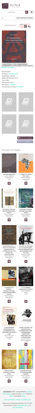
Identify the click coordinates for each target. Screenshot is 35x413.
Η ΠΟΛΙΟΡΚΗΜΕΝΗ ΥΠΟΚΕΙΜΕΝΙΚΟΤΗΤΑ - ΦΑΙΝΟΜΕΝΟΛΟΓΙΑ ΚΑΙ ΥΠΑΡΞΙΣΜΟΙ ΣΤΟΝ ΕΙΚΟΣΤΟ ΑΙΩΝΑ (9, 331)
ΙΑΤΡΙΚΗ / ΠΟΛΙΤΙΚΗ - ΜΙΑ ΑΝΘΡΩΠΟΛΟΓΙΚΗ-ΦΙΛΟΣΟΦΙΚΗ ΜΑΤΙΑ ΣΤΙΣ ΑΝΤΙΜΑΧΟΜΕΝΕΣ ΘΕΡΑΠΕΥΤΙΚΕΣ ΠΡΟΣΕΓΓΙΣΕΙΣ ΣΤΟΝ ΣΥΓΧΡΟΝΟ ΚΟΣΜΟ (25, 332)
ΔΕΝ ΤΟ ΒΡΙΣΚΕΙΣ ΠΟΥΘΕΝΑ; (24, 18)
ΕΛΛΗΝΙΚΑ (20, 87)
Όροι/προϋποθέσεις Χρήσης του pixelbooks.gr (17, 399)
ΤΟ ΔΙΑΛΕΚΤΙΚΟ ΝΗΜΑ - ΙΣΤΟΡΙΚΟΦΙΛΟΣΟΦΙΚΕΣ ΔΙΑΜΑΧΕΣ (26, 372)
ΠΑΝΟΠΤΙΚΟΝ (13, 74)
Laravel (23, 394)
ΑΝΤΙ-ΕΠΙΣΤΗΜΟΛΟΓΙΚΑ (9, 174)
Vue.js (23, 396)
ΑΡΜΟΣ (26, 292)
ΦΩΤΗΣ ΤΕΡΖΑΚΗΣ (8, 67)
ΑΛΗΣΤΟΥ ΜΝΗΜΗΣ (26, 340)
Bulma (11, 396)
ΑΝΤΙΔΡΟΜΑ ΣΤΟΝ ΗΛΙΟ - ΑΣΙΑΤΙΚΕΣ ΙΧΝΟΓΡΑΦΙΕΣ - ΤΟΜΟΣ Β (25, 211)
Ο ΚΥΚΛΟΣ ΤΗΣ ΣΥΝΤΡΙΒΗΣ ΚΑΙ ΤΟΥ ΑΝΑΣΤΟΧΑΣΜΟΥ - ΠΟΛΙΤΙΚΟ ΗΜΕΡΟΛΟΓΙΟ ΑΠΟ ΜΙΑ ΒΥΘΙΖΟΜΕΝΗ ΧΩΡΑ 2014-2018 (26, 249)
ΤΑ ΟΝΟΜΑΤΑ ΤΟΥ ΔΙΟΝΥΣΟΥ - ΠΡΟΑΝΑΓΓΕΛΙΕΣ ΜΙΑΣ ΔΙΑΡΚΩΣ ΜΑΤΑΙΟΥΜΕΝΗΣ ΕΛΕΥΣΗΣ (9, 291)
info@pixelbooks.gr (22, 405)
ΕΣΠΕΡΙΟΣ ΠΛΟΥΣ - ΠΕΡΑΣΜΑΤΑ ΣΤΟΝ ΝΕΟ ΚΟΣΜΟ (9, 372)
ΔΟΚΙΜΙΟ (12, 84)
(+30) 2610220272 (17, 407)
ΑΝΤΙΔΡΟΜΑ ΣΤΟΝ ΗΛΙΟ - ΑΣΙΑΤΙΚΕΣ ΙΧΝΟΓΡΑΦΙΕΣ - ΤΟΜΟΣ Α (9, 211)
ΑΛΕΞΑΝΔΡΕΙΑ (9, 337)
